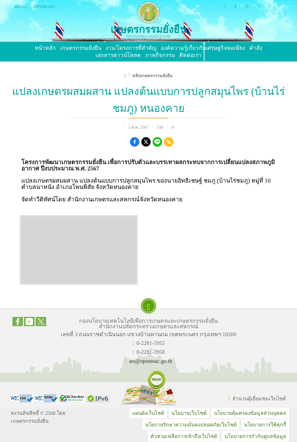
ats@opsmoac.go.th (150, 361)
